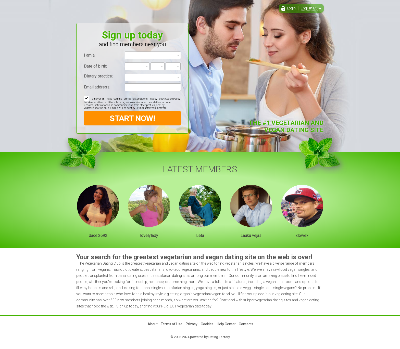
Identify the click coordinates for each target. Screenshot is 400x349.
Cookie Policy (172, 98)
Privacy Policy (156, 98)
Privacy (191, 324)
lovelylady (149, 235)
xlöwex (302, 235)
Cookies (207, 324)
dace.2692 (98, 235)
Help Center (226, 324)
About (153, 324)
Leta (200, 235)
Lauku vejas (251, 235)
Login (291, 8)
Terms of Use (171, 324)
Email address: (97, 87)
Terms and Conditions (135, 98)
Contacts (246, 324)
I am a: (89, 55)
